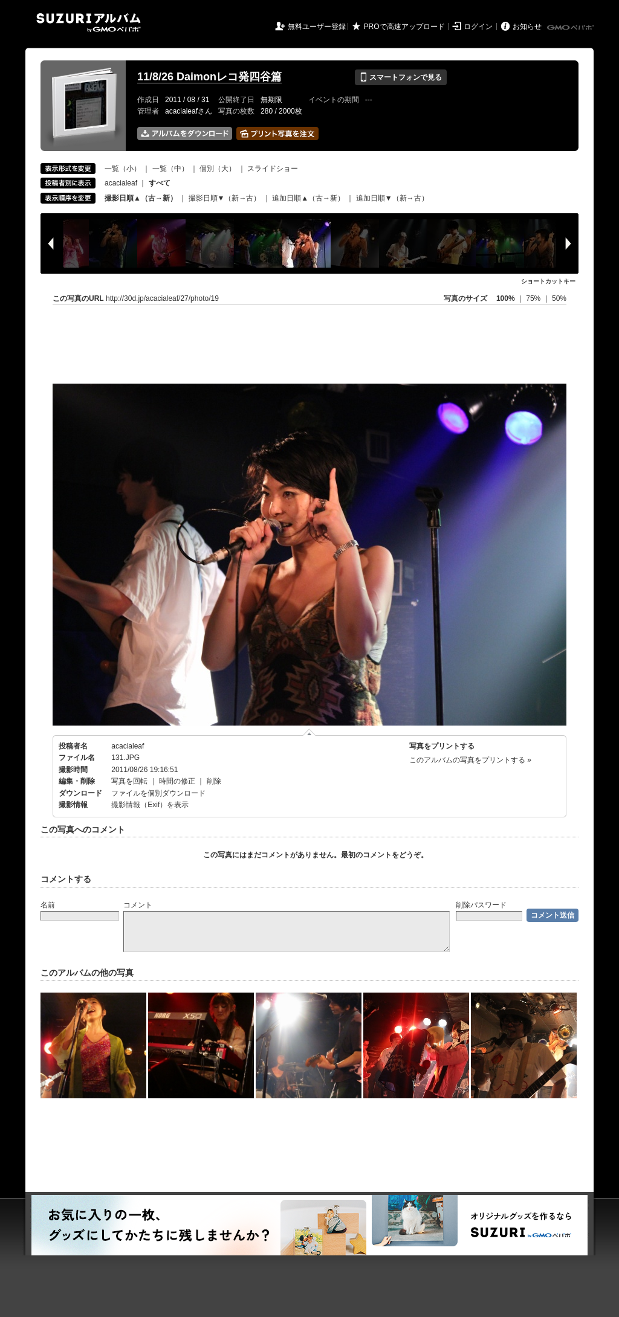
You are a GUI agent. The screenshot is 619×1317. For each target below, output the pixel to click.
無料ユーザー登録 (317, 26)
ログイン (478, 26)
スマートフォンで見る (400, 77)
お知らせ (527, 26)
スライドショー (272, 168)
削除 (214, 781)
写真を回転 (129, 781)
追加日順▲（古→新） (308, 198)
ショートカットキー (548, 281)
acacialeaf (121, 183)
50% (559, 298)
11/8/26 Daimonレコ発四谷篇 (209, 77)
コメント (137, 905)
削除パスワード (481, 905)
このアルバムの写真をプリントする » (470, 760)
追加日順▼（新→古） (392, 198)
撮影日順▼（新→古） (225, 198)
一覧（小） (123, 168)
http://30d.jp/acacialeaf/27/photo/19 (162, 298)
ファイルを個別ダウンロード (158, 793)
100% (505, 298)
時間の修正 (177, 781)
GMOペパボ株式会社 (571, 28)
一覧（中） (170, 168)
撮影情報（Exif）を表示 (150, 804)
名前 (48, 905)
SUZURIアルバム (88, 23)
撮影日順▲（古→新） (141, 198)
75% (534, 298)
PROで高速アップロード (404, 26)
